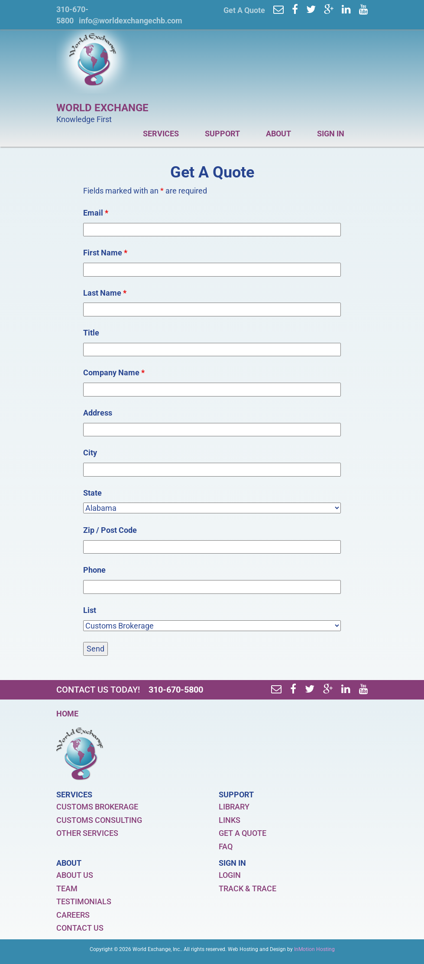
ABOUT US (74, 875)
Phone (94, 569)
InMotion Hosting (314, 949)
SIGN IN (336, 136)
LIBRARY (234, 806)
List (89, 610)
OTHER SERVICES (87, 833)
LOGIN (230, 875)
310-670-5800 (176, 689)
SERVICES (166, 136)
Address (97, 412)
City (90, 452)
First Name (105, 252)
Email (95, 212)
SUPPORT (228, 136)
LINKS (229, 820)
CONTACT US (80, 927)
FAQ (226, 846)
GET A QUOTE (242, 833)
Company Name (114, 372)
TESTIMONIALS (83, 901)
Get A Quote (244, 10)
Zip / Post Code (110, 530)
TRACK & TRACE (247, 888)
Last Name (104, 292)
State (92, 492)
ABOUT (284, 136)
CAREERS (73, 914)
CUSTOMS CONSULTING (99, 820)
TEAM (67, 888)
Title (91, 332)
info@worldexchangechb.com (130, 20)
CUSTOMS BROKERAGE (97, 806)
